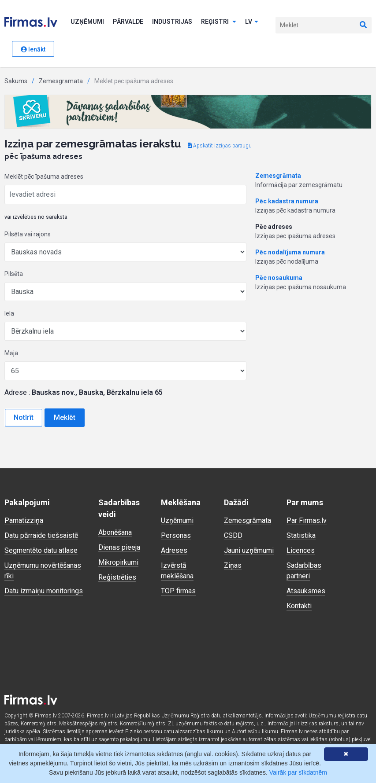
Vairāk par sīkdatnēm (298, 772)
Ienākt (33, 49)
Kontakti (299, 606)
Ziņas (233, 565)
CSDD (233, 535)
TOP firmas (178, 591)
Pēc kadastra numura (286, 201)
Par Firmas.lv (307, 520)
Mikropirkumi (118, 562)
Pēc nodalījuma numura (290, 252)
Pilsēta (13, 273)
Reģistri (218, 21)
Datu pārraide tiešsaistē (41, 535)
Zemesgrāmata (61, 81)
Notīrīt (24, 417)
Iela (9, 313)
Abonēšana (115, 532)
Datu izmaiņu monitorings (43, 591)
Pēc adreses (273, 226)
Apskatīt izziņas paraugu (220, 146)
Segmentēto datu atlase (41, 550)
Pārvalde (128, 21)
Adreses (174, 550)
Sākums (15, 81)
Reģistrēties (117, 577)
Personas (176, 535)
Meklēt (64, 417)
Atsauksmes (306, 591)
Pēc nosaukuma (278, 277)
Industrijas (172, 21)
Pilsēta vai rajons (27, 234)
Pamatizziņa (23, 520)
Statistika (301, 535)
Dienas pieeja (119, 547)
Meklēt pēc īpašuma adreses (43, 176)
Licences (301, 550)
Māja (11, 353)
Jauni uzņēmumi (249, 550)
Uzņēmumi (87, 21)
